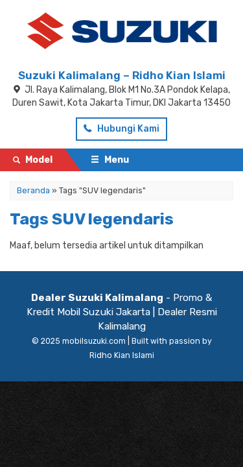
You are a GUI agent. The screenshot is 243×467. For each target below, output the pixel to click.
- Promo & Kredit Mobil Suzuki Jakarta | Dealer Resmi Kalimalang (122, 312)
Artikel (29, 253)
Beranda (34, 185)
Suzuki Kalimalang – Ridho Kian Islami (122, 75)
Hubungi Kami (121, 128)
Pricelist (33, 208)
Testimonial (40, 231)
